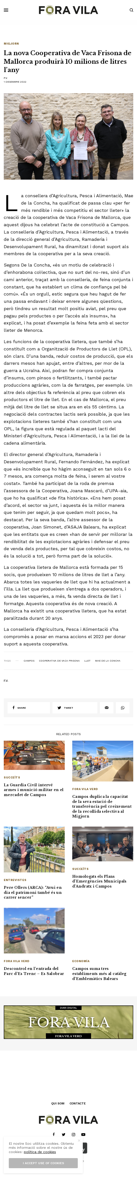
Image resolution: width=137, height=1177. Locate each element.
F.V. (6, 78)
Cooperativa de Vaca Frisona (59, 661)
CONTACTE (78, 1103)
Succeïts (12, 777)
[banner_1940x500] (68, 1022)
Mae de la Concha (107, 661)
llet (87, 661)
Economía (80, 961)
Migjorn (11, 43)
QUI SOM (57, 1103)
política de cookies (40, 1152)
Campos (29, 661)
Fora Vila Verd (85, 789)
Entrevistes (15, 880)
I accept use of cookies (43, 1163)
